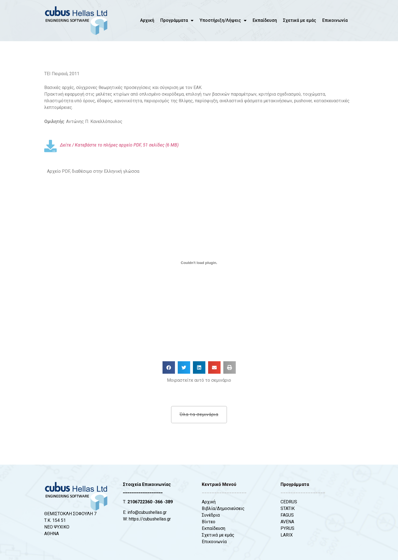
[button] (169, 367)
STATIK (288, 508)
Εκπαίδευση (265, 20)
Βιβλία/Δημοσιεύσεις (223, 508)
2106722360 (139, 501)
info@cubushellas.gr (147, 512)
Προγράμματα (176, 20)
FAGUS (287, 515)
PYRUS (287, 528)
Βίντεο (208, 521)
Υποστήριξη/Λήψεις (223, 20)
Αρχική (147, 20)
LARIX (287, 535)
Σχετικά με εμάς (299, 20)
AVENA (287, 521)
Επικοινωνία (335, 20)
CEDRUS (289, 501)
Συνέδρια (211, 515)
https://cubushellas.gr (150, 519)
